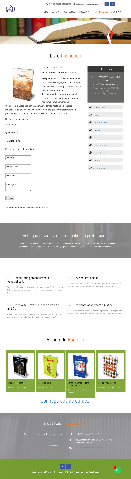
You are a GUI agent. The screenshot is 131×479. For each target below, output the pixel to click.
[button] (85, 12)
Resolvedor (94, 472)
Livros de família (97, 137)
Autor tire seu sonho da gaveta (43, 434)
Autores (94, 115)
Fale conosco (53, 445)
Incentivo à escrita (97, 153)
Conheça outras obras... (65, 400)
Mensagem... (18, 186)
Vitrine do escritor (97, 168)
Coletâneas (94, 160)
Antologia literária (98, 107)
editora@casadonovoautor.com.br (87, 4)
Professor (94, 130)
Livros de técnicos (98, 145)
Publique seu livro (98, 122)
